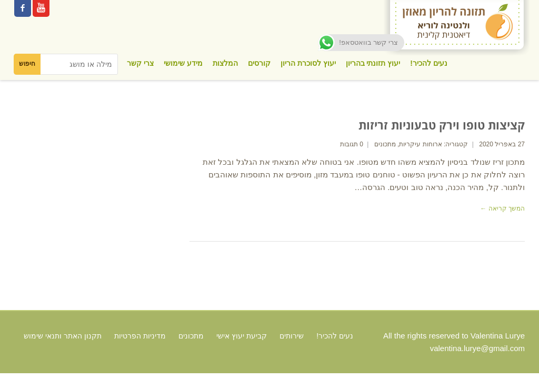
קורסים (259, 63)
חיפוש (27, 63)
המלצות (225, 63)
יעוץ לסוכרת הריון (308, 63)
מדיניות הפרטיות (140, 336)
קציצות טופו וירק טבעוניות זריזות (441, 125)
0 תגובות (351, 144)
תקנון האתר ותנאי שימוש (63, 336)
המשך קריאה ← (502, 208)
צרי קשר (140, 63)
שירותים (292, 336)
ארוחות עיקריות (420, 144)
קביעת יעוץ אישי (241, 336)
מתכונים (385, 144)
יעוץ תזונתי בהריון (373, 63)
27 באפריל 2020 (502, 144)
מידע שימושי (183, 63)
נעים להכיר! (428, 63)
